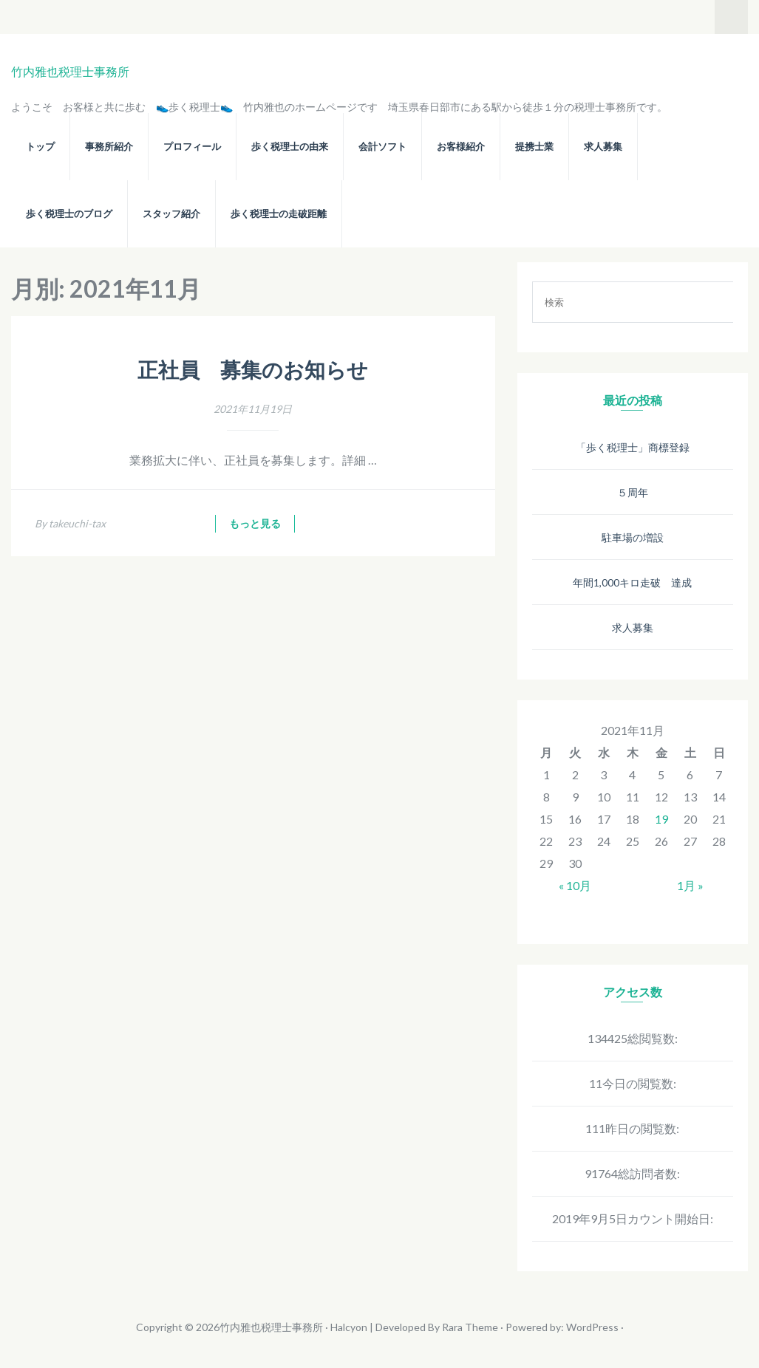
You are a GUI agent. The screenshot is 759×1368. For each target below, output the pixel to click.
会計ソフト (382, 146)
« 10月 (575, 885)
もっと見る (255, 524)
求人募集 (603, 146)
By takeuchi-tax (70, 523)
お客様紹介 (461, 146)
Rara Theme (470, 1327)
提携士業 (534, 146)
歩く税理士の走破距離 (279, 213)
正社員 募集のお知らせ (252, 370)
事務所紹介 (109, 146)
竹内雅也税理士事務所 (70, 71)
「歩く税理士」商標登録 (633, 447)
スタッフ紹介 (171, 213)
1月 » (690, 885)
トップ (40, 146)
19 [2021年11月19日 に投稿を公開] (661, 819)
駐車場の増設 (633, 537)
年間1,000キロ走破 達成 (632, 582)
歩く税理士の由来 (289, 146)
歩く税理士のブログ (69, 213)
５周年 (632, 492)
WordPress (592, 1327)
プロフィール (192, 146)
